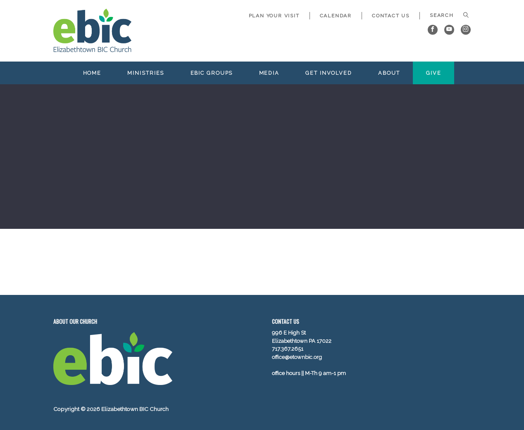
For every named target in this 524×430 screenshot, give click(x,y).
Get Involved (328, 73)
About (389, 73)
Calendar (336, 16)
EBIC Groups (212, 73)
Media (269, 73)
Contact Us (391, 16)
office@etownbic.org (297, 357)
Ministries (145, 73)
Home (92, 73)
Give (433, 73)
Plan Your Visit (274, 16)
